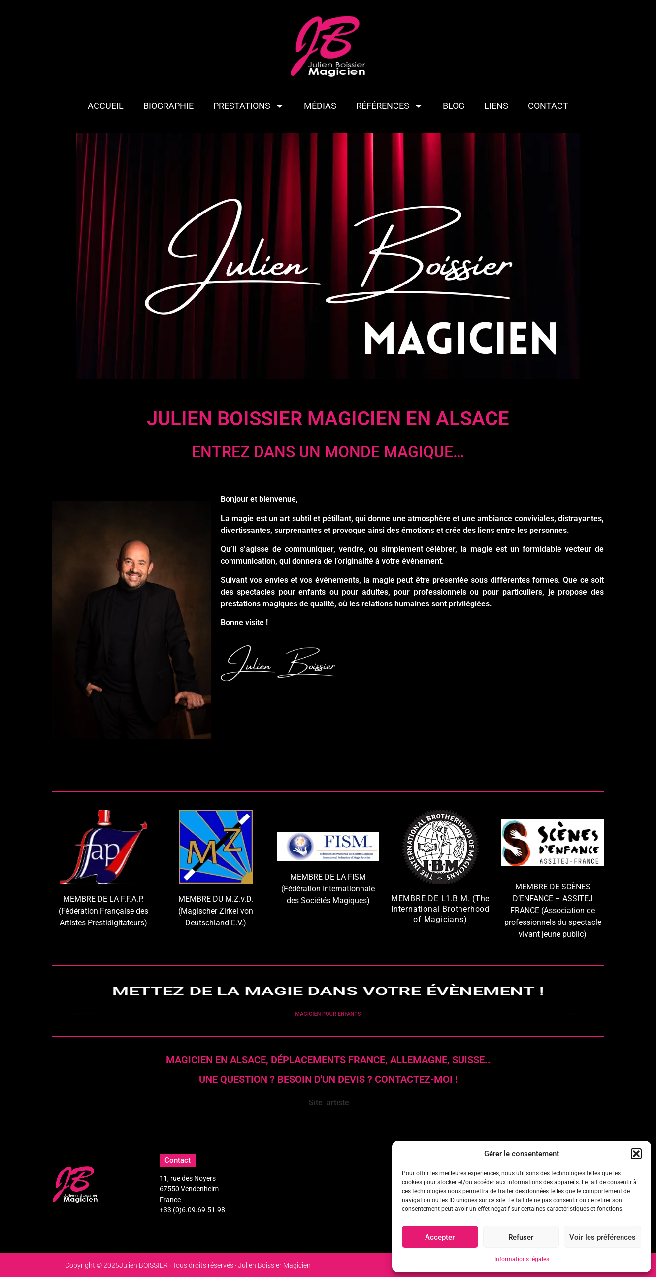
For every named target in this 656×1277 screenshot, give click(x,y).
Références (389, 106)
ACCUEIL (106, 106)
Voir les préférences (602, 1237)
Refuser (520, 1237)
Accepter (440, 1237)
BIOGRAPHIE (168, 106)
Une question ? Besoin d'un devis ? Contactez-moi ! (328, 1079)
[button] (636, 1154)
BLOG (453, 106)
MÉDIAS (320, 106)
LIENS (496, 106)
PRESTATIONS (248, 106)
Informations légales (521, 1259)
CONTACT (548, 106)
